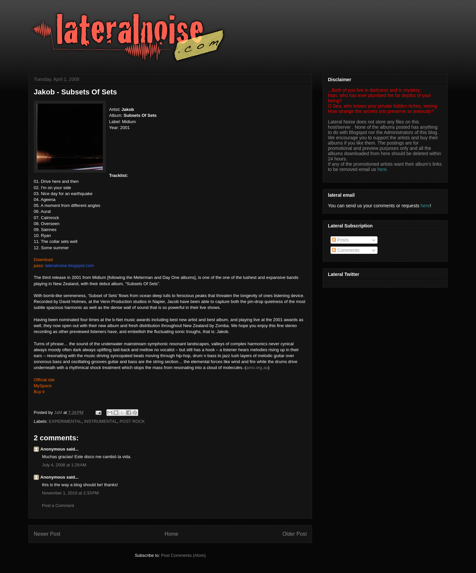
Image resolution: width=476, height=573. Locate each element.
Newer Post (47, 534)
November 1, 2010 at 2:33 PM (70, 492)
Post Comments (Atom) (183, 555)
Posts (340, 240)
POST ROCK (132, 421)
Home (171, 534)
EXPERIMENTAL (65, 421)
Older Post (294, 534)
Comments (346, 250)
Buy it (39, 391)
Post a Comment (58, 505)
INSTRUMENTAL (100, 421)
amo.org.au (257, 367)
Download (43, 259)
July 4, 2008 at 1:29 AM (64, 464)
